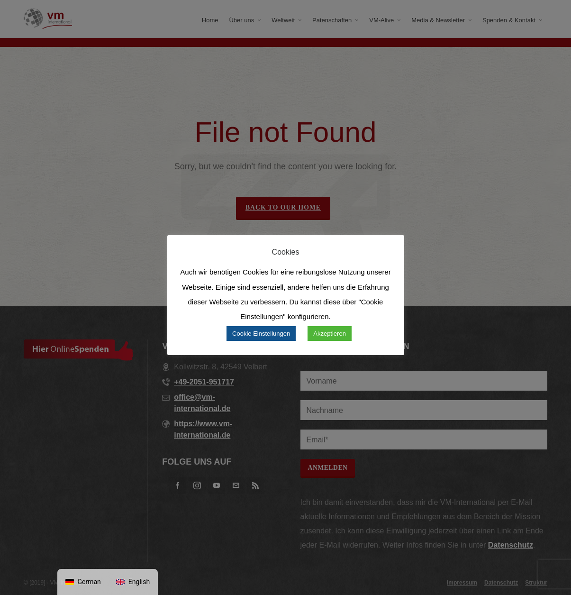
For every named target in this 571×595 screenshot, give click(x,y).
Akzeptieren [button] (329, 333)
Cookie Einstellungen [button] (261, 333)
